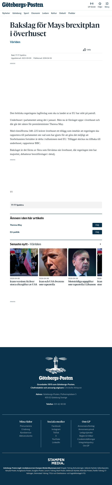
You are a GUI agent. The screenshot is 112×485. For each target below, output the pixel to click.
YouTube (56, 439)
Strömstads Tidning (41, 473)
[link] (22, 5)
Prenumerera (26, 426)
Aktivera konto (25, 436)
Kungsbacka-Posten (24, 471)
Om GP (86, 445)
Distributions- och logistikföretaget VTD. (71, 473)
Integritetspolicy (86, 442)
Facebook (56, 426)
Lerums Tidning (50, 471)
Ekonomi (35, 13)
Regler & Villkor (86, 436)
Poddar (71, 13)
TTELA (51, 473)
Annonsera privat (86, 429)
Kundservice (25, 432)
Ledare (45, 13)
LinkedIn (56, 442)
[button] (107, 5)
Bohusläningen (78, 468)
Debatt (62, 13)
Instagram (56, 429)
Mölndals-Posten (86, 471)
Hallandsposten (102, 468)
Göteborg (16, 13)
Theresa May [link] (16, 225)
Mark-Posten (61, 471)
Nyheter (6, 13)
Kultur (54, 13)
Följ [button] (97, 225)
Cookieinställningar (86, 439)
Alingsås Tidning (66, 468)
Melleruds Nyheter (72, 471)
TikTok (56, 432)
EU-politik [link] (14, 232)
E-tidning (26, 429)
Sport (26, 13)
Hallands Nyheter (91, 468)
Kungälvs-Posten (38, 471)
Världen (15, 42)
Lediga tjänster (86, 432)
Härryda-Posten (10, 471)
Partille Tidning (98, 471)
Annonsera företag (86, 426)
